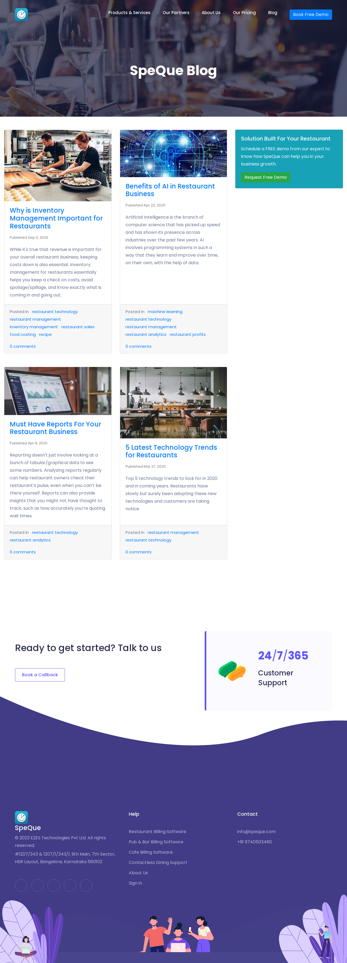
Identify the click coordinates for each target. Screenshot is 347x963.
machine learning (165, 311)
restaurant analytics (146, 334)
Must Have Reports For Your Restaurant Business (55, 428)
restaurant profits (188, 334)
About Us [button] (211, 12)
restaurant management (35, 319)
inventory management (34, 327)
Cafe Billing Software (151, 852)
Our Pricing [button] (244, 12)
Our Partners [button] (176, 12)
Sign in (135, 883)
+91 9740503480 (254, 842)
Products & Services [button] (129, 12)
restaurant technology (55, 311)
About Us (138, 873)
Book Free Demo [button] (311, 14)
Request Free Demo (266, 177)
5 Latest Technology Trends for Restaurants (171, 451)
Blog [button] (272, 12)
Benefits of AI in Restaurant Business (170, 190)
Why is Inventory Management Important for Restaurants (56, 218)
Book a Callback (40, 675)
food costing (23, 334)
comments (23, 346)
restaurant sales (78, 327)
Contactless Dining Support (158, 862)
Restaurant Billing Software (157, 831)
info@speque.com (256, 831)
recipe (45, 334)
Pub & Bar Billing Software (156, 842)
